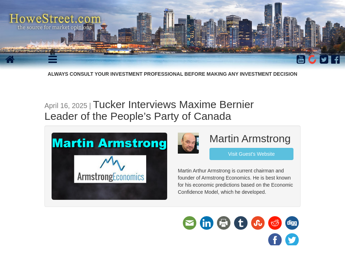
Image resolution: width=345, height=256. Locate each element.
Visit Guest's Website (251, 154)
